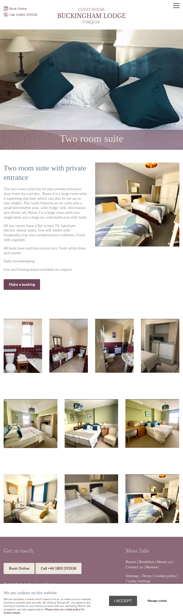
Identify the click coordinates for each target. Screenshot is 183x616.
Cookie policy (165, 575)
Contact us (134, 566)
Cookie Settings (138, 581)
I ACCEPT (123, 601)
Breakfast (146, 561)
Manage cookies (157, 601)
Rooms (131, 561)
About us (164, 561)
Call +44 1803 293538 (58, 568)
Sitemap (133, 575)
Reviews (152, 566)
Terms (147, 575)
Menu (175, 6)
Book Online (19, 568)
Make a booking (22, 284)
